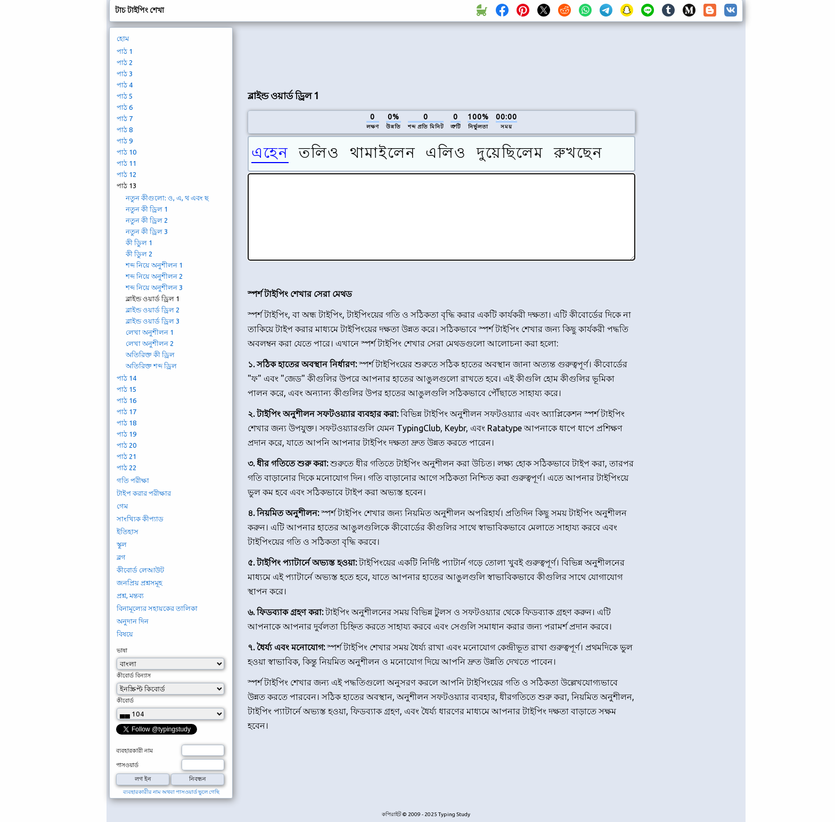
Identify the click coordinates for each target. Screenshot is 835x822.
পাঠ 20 (126, 445)
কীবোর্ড (125, 700)
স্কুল (122, 544)
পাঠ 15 (126, 389)
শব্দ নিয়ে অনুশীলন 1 (154, 265)
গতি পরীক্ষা (133, 480)
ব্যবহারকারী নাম (134, 750)
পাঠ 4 (125, 84)
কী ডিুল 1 (139, 242)
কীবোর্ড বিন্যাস (134, 675)
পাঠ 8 (125, 129)
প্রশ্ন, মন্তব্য (130, 595)
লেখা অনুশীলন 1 (150, 332)
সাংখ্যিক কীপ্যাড (140, 518)
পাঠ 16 (126, 400)
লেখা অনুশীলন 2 (150, 343)
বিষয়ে (125, 634)
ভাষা (122, 650)
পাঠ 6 (125, 107)
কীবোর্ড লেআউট (140, 570)
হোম (123, 38)
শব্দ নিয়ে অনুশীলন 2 (154, 276)
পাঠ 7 (125, 118)
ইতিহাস (127, 531)
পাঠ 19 (126, 434)
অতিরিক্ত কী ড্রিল (150, 354)
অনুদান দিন (133, 621)
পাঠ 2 (125, 62)
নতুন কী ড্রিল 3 (147, 231)
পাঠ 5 (125, 96)
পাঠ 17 (126, 411)
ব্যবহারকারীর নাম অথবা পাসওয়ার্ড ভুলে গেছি (171, 792)
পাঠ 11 (126, 163)
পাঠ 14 (126, 378)
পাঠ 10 (126, 152)
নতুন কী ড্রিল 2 (147, 220)
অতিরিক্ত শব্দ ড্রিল (151, 365)
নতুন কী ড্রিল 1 (147, 209)
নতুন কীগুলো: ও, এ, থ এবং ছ (167, 198)
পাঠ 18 (126, 422)
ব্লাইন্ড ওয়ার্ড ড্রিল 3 (152, 321)
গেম (122, 506)
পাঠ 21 (126, 456)
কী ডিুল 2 (139, 253)
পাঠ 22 (126, 467)
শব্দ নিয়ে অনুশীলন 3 (154, 287)
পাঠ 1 (125, 51)
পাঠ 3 (125, 73)
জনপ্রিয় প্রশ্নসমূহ (139, 582)
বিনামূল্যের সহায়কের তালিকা (157, 608)
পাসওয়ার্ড (127, 765)
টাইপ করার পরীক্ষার (144, 493)
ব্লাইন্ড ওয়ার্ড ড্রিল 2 (152, 309)
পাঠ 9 (125, 140)
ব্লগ (121, 557)
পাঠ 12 (126, 174)
